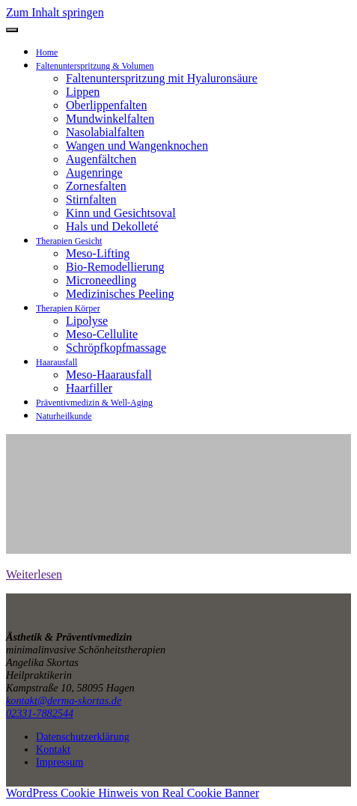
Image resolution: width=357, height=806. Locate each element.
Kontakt (53, 749)
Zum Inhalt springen (55, 12)
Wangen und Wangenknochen (137, 145)
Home (47, 52)
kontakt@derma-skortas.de (63, 700)
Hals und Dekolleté (112, 226)
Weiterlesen (34, 574)
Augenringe (94, 172)
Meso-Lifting (97, 253)
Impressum (59, 762)
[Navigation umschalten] (12, 30)
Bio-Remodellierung (115, 266)
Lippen (83, 91)
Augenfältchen (101, 159)
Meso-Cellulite (102, 334)
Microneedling (101, 280)
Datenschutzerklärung (82, 736)
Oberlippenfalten (106, 105)
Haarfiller (89, 388)
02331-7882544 (39, 713)
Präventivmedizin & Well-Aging (94, 402)
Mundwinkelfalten (110, 118)
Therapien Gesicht (69, 241)
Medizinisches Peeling (120, 293)
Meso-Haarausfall (109, 374)
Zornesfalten (96, 186)
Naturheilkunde (64, 416)
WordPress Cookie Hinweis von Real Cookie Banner (132, 793)
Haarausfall (56, 362)
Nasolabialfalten (105, 132)
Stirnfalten (91, 199)
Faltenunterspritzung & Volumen (95, 66)
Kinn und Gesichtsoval (121, 213)
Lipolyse (87, 320)
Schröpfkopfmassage (116, 347)
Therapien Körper (68, 308)
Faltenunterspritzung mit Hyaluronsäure (161, 78)
